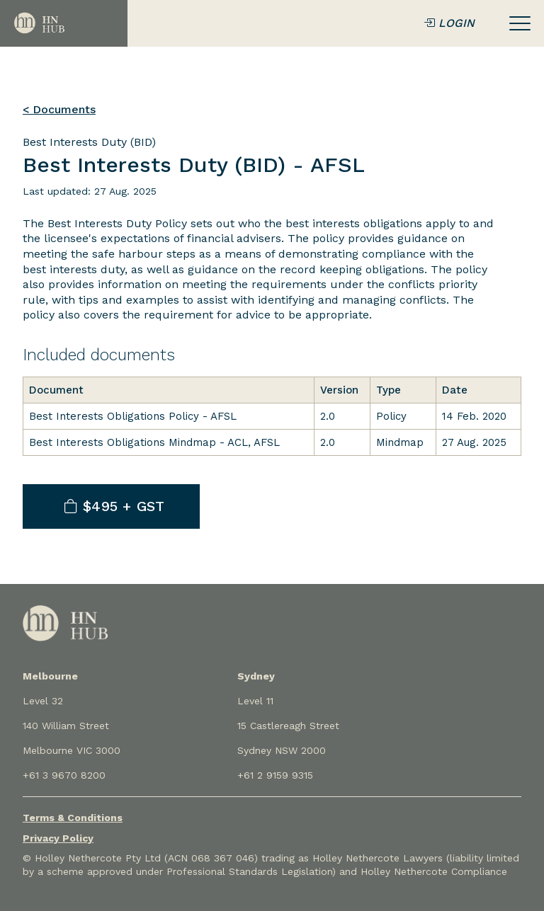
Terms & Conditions (73, 817)
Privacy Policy (58, 838)
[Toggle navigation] (520, 23)
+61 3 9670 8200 (64, 775)
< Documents (59, 109)
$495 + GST (114, 506)
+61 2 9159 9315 (275, 775)
